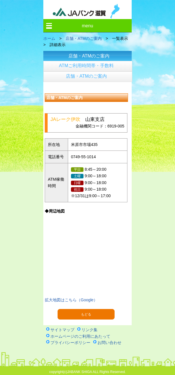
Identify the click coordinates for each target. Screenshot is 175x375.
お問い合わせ (109, 342)
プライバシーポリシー (70, 342)
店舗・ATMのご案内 (84, 38)
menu (87, 25)
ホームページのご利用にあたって (80, 336)
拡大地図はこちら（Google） (71, 300)
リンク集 (89, 329)
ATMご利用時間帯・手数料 (86, 65)
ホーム (49, 38)
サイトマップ (62, 329)
